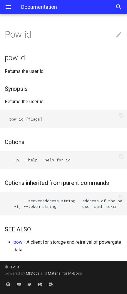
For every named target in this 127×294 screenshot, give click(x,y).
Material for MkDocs (65, 273)
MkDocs (33, 273)
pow (18, 242)
